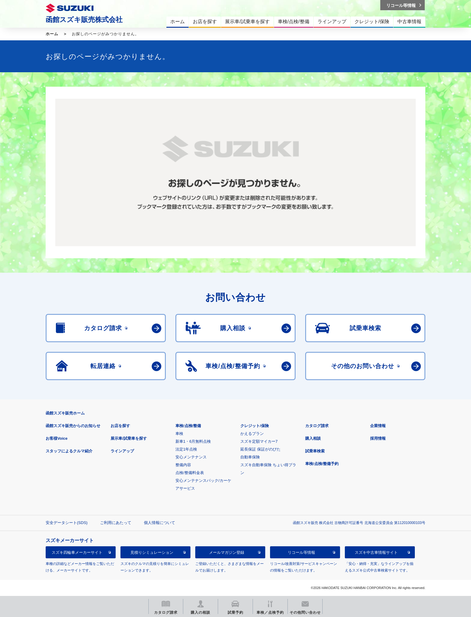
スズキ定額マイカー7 (259, 441)
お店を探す (120, 425)
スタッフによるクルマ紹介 (69, 451)
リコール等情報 (301, 552)
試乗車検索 (315, 451)
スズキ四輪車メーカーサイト (77, 552)
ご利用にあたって (115, 522)
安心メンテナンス (191, 457)
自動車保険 (250, 457)
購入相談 (313, 438)
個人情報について (159, 522)
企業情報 (378, 425)
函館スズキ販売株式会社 (84, 19)
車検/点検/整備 (188, 425)
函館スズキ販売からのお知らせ (73, 425)
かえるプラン (252, 433)
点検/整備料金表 (189, 472)
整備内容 (183, 465)
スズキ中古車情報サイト (376, 552)
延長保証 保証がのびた (260, 449)
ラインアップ (122, 451)
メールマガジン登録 (226, 552)
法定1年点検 (186, 449)
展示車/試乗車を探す (129, 438)
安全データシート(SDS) (66, 522)
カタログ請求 (317, 425)
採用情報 (378, 438)
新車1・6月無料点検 (193, 441)
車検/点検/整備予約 (322, 463)
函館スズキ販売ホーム (65, 413)
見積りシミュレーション (151, 552)
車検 (179, 433)
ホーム (52, 34)
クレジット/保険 (254, 425)
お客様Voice (57, 438)
